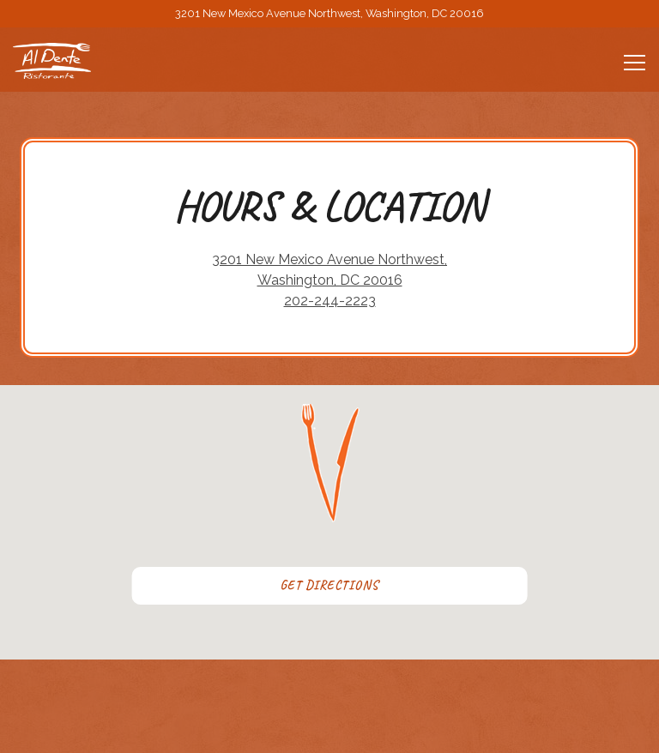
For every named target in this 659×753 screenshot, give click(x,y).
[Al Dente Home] (73, 61)
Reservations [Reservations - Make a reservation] (330, 724)
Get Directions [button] (329, 585)
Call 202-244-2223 (330, 677)
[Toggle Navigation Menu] (634, 62)
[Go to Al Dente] (329, 13)
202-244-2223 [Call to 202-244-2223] (330, 300)
